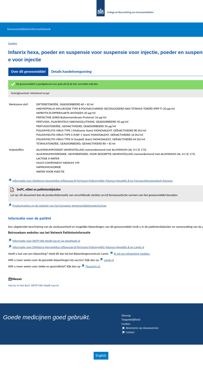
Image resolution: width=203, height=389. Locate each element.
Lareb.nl (107, 265)
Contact (130, 353)
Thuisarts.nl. (91, 271)
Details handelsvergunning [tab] (71, 76)
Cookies (128, 334)
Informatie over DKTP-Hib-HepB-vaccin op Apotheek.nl (44, 246)
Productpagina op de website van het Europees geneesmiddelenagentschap (57, 211)
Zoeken (12, 48)
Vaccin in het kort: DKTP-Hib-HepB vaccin (33, 290)
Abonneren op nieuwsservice (135, 344)
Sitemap (128, 321)
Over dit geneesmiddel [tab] (28, 76)
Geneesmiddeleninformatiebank (28, 34)
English (100, 378)
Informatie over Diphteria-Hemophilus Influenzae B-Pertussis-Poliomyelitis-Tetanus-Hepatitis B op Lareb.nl (76, 252)
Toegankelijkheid (135, 328)
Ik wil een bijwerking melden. (130, 258)
